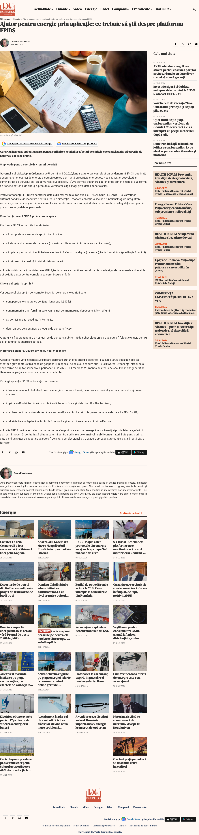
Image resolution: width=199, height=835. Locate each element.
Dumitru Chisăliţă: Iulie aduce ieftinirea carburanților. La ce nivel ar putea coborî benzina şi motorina (53, 590)
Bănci (104, 9)
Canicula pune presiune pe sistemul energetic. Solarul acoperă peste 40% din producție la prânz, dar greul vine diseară (16, 764)
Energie (91, 9)
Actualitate (42, 9)
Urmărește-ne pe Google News (79, 143)
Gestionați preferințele (103, 825)
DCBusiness (5, 19)
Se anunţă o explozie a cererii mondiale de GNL (92, 629)
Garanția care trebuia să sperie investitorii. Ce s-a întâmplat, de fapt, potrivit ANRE (130, 590)
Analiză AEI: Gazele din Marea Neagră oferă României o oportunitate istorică (54, 547)
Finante (62, 9)
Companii (119, 9)
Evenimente (141, 9)
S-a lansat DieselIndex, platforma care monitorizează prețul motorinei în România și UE (129, 547)
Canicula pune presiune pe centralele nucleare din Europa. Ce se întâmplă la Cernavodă (54, 636)
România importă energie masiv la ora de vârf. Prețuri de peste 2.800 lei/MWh (16, 632)
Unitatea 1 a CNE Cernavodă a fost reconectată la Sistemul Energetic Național (16, 547)
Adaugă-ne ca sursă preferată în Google (29, 143)
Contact (122, 825)
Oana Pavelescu (22, 41)
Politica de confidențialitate (56, 825)
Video (77, 9)
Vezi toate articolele (131, 513)
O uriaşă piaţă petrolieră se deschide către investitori (129, 762)
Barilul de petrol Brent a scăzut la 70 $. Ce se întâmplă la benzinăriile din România (91, 590)
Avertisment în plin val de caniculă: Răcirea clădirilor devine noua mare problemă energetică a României (53, 722)
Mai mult (163, 9)
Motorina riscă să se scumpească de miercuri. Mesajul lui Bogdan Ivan (126, 722)
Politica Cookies (81, 825)
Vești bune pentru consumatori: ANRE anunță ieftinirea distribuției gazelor (126, 632)
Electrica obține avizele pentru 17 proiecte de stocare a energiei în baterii (16, 722)
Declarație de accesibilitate (143, 825)
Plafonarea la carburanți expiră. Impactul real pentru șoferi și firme (91, 677)
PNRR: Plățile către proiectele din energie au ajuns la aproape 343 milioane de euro (91, 547)
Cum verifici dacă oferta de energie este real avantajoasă (129, 677)
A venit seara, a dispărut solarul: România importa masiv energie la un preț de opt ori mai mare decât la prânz (91, 722)
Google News (81, 452)
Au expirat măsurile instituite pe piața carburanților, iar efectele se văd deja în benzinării (15, 679)
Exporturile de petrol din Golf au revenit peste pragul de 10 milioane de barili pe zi (16, 590)
